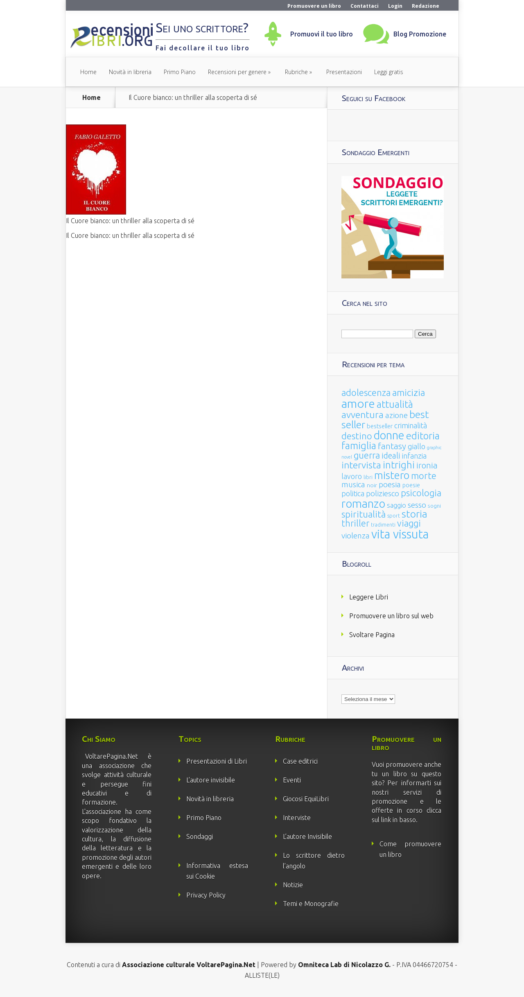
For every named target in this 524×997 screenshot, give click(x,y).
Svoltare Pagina (372, 634)
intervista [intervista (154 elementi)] (361, 464)
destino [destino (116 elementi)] (356, 436)
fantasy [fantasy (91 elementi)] (392, 446)
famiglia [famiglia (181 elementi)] (358, 445)
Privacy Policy (206, 895)
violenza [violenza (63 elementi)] (355, 535)
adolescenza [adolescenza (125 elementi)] (366, 392)
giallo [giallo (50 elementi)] (416, 446)
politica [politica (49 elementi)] (352, 493)
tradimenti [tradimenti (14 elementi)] (383, 524)
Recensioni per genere (237, 72)
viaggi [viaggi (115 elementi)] (409, 523)
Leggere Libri (368, 597)
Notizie (293, 884)
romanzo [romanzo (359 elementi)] (363, 503)
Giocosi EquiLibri (306, 799)
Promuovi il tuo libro (321, 34)
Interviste (297, 817)
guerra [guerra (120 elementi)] (367, 455)
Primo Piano (180, 72)
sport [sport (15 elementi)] (393, 515)
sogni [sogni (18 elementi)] (434, 506)
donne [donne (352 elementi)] (389, 435)
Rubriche (296, 72)
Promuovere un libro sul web (391, 615)
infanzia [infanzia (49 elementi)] (414, 456)
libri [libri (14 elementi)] (368, 477)
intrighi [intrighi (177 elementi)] (399, 464)
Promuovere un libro (314, 5)
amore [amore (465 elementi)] (358, 403)
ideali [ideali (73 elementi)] (391, 455)
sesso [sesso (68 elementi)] (417, 504)
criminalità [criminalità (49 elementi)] (410, 425)
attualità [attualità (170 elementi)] (395, 404)
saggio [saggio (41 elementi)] (396, 505)
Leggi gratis (388, 72)
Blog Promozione (419, 34)
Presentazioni (344, 72)
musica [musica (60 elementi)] (353, 484)
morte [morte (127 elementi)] (423, 475)
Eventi (292, 780)
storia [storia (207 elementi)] (414, 514)
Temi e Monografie (311, 903)
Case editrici (300, 761)
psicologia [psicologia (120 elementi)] (421, 493)
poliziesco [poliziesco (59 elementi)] (382, 493)
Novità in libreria (130, 72)
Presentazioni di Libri (216, 761)
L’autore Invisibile (307, 836)
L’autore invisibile (210, 780)
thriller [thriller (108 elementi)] (355, 523)
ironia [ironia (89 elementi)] (427, 465)
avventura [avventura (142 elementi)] (362, 414)
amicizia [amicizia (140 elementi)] (408, 392)
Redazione (425, 5)
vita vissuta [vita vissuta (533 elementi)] (400, 534)
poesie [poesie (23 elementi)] (411, 485)
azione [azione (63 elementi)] (396, 415)
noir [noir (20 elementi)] (372, 485)
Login (395, 5)
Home (88, 72)
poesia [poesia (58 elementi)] (390, 484)
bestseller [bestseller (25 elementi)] (380, 426)
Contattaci (364, 5)
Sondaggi (199, 836)
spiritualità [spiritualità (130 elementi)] (363, 514)
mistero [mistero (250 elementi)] (391, 475)
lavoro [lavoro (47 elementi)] (351, 476)
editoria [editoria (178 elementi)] (423, 435)
